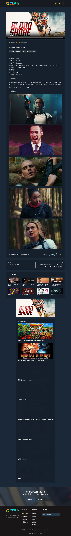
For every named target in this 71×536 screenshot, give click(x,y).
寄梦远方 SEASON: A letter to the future (42, 284)
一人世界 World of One (14, 265)
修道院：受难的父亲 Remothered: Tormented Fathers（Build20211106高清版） (51, 266)
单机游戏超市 (14, 254)
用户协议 (34, 516)
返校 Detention (40, 294)
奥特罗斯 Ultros (12, 294)
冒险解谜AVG (24, 42)
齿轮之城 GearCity (22, 399)
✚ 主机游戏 (25, 522)
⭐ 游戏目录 (25, 513)
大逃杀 (12, 51)
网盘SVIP (34, 519)
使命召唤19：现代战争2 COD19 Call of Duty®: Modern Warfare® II (35, 419)
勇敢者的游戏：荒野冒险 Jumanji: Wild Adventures (31, 340)
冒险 (34, 51)
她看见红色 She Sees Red (28, 284)
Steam (41, 530)
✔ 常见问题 (24, 516)
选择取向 (18, 51)
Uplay (38, 530)
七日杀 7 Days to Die (23, 459)
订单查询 (34, 525)
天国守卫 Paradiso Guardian (25, 439)
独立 (24, 51)
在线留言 (34, 522)
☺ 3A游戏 (24, 519)
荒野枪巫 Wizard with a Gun (25, 380)
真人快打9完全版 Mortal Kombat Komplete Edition (31, 360)
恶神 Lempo (54, 294)
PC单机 (18, 42)
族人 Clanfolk (21, 478)
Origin (35, 530)
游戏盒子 (40, 499)
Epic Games (46, 530)
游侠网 (31, 530)
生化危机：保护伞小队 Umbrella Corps (57, 284)
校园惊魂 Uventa (26, 294)
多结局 (29, 51)
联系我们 (30, 499)
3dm (28, 530)
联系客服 (34, 513)
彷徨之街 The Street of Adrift (13, 284)
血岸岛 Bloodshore (24, 254)
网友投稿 (12, 42)
